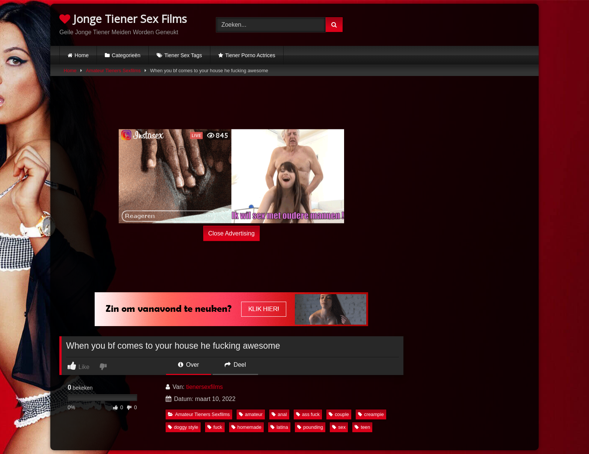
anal (279, 414)
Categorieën (126, 55)
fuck (214, 427)
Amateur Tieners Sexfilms (113, 70)
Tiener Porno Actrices (250, 55)
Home (82, 55)
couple (339, 414)
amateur (251, 414)
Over (188, 364)
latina (279, 427)
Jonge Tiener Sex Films (123, 18)
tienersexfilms (204, 387)
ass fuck (308, 414)
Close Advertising (231, 233)
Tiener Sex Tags (183, 55)
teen (362, 427)
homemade (246, 427)
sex (339, 427)
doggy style (183, 427)
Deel (235, 364)
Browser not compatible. (451, 23)
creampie (371, 414)
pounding (310, 427)
